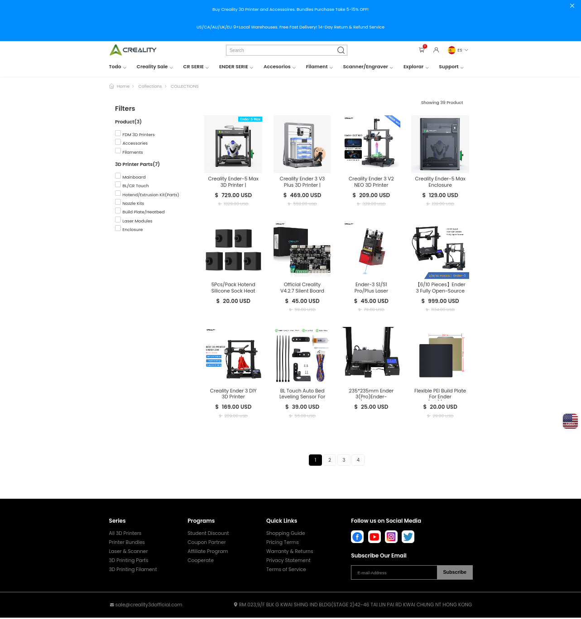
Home (123, 86)
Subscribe (454, 573)
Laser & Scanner (128, 553)
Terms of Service (286, 571)
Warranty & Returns (289, 553)
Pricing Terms (282, 544)
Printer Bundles (127, 544)
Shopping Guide (285, 535)
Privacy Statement (288, 562)
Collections (150, 86)
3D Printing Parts (129, 562)
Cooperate (200, 562)
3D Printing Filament (133, 571)
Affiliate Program (207, 553)
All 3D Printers (125, 535)
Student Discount (208, 535)
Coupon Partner (206, 544)
